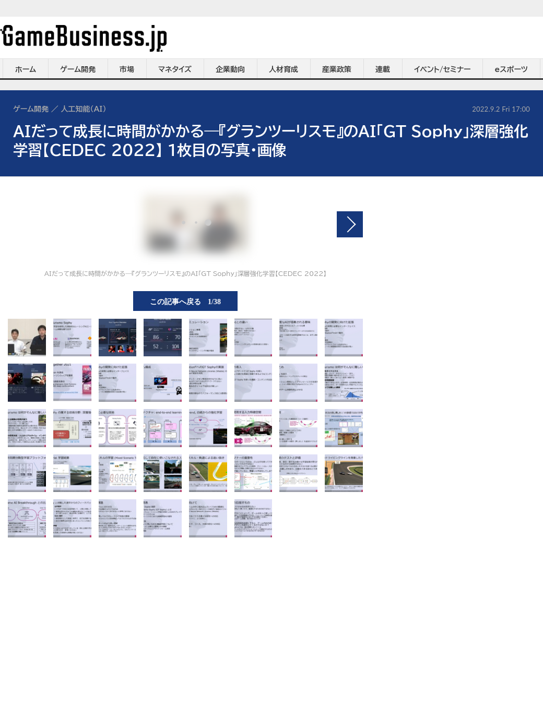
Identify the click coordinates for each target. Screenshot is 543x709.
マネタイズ (175, 69)
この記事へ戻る (185, 301)
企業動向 (230, 69)
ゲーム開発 (78, 69)
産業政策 (336, 69)
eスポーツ (511, 69)
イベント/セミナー (442, 69)
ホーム (25, 69)
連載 (382, 69)
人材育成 (283, 69)
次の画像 (350, 224)
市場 (127, 69)
